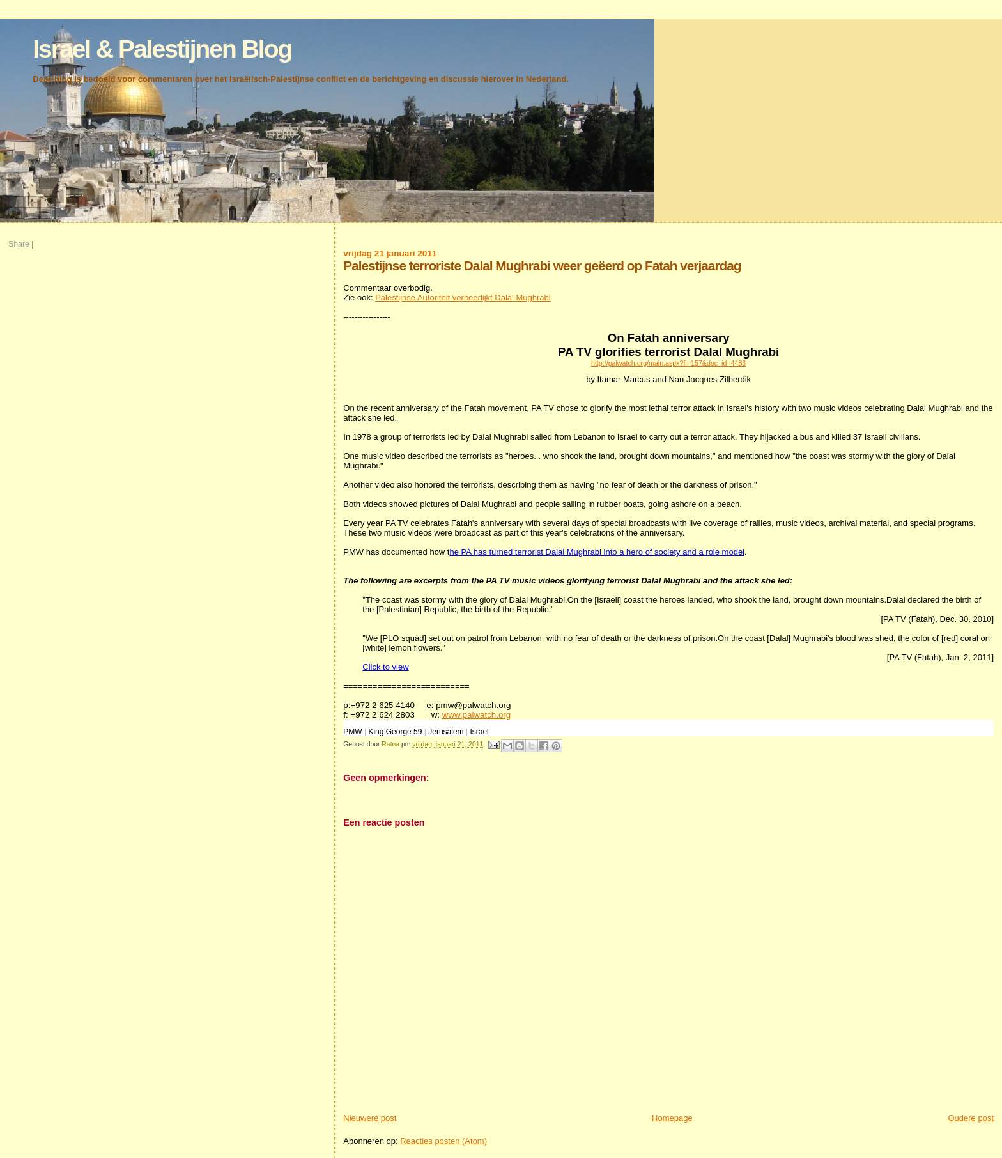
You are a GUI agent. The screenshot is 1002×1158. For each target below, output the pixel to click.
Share (18, 244)
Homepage (672, 1118)
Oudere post (971, 1118)
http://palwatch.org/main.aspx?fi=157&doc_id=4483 (668, 363)
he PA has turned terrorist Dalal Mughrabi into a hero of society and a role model (596, 552)
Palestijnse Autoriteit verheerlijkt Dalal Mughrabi (463, 297)
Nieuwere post (369, 1118)
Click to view (385, 667)
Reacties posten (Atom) (443, 1141)
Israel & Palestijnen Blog (162, 49)
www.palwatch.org (476, 715)
